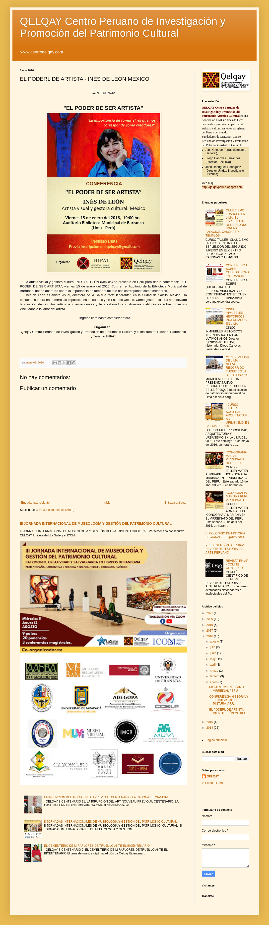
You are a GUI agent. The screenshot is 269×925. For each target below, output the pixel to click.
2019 (210, 625)
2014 (210, 727)
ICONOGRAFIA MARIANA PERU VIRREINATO (237, 496)
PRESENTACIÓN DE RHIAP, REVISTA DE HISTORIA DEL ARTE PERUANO (224, 549)
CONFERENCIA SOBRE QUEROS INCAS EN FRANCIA (237, 271)
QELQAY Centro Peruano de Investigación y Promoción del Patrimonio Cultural (122, 27)
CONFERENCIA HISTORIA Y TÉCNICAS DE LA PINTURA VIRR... (228, 700)
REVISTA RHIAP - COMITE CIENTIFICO (237, 564)
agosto (215, 641)
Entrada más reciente (35, 502)
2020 (210, 619)
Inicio (107, 502)
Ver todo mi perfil (213, 783)
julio (213, 647)
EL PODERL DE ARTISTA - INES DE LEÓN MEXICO (228, 711)
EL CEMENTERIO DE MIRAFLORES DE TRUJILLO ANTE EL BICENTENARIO (97, 845)
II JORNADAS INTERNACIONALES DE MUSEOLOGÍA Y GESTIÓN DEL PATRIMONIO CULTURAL (110, 821)
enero (214, 682)
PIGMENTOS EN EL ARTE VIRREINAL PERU (227, 688)
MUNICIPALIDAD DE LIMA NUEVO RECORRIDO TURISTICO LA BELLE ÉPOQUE (237, 366)
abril (213, 664)
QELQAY (213, 776)
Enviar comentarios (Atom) (56, 510)
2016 (210, 636)
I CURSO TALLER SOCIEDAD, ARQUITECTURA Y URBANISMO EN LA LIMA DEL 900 (227, 415)
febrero (215, 676)
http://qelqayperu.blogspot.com (222, 187)
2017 (210, 630)
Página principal (216, 740)
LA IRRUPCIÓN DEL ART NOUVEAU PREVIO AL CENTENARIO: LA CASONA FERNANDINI (106, 797)
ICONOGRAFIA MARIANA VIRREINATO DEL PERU (236, 458)
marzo (214, 670)
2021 (210, 613)
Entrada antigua (175, 502)
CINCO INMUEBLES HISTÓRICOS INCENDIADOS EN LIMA (236, 316)
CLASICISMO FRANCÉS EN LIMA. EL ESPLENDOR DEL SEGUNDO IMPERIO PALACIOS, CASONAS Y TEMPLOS (226, 223)
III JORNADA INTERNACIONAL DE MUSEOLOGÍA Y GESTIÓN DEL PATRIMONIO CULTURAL (96, 523)
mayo (214, 659)
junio (213, 653)
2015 (210, 722)
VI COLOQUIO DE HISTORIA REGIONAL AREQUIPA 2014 (225, 535)
